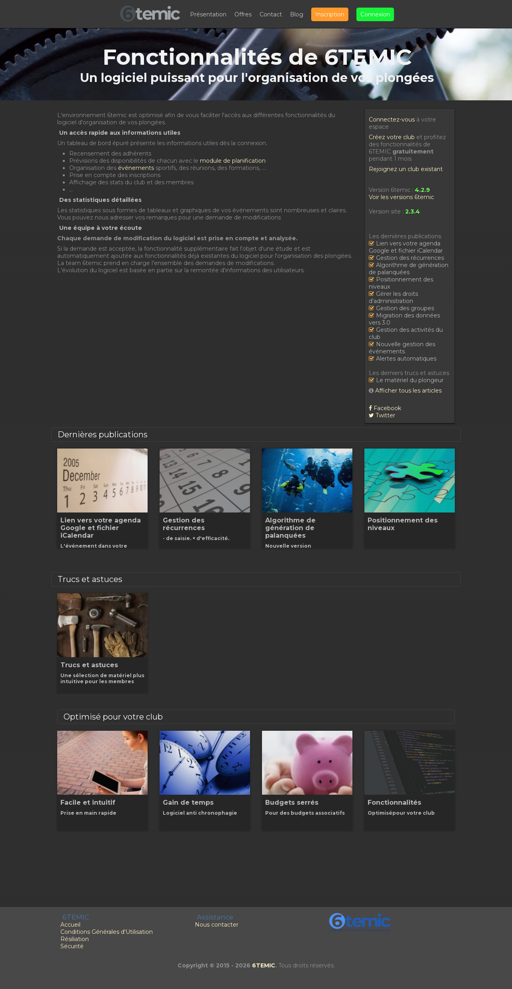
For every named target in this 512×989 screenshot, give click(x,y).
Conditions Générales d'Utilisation (106, 931)
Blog (296, 14)
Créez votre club (392, 137)
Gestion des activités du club (406, 333)
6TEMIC (263, 965)
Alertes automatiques (406, 358)
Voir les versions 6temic (401, 197)
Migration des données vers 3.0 (404, 319)
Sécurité (72, 946)
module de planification (233, 160)
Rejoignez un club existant (406, 169)
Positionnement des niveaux (401, 283)
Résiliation (74, 939)
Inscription (329, 14)
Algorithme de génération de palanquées (408, 268)
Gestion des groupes (405, 308)
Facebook (385, 408)
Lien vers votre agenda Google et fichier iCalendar (406, 247)
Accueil (70, 924)
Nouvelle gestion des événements (402, 348)
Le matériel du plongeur (410, 380)
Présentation (208, 14)
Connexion (375, 14)
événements (136, 167)
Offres (243, 14)
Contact (271, 14)
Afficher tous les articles (408, 390)
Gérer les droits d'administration (393, 297)
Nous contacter (216, 924)
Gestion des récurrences (410, 257)
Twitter (382, 415)
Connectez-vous (392, 119)
